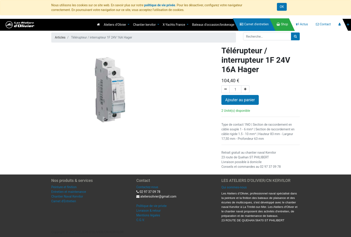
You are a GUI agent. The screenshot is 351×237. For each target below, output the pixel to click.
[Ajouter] (245, 89)
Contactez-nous (147, 187)
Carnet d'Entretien (63, 201)
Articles (60, 37)
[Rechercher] (295, 36)
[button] (348, 25)
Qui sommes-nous (234, 187)
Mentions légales (148, 215)
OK (282, 7)
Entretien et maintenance (68, 192)
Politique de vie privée (151, 206)
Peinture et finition (64, 187)
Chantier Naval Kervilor (67, 196)
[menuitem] (98, 24)
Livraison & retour (148, 210)
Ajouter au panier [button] (240, 100)
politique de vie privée (159, 5)
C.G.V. (140, 220)
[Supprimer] (225, 89)
